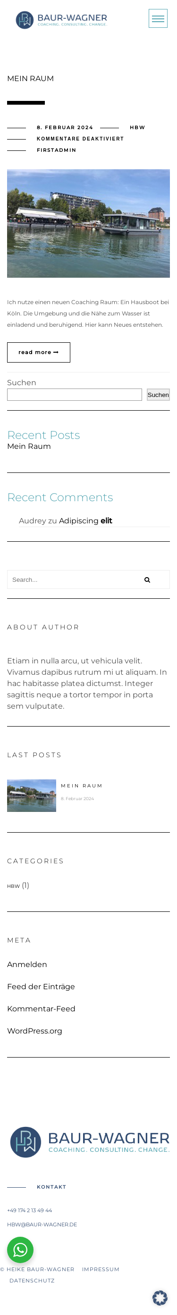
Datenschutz (27, 1280)
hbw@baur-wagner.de (42, 1224)
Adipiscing (85, 520)
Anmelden (27, 964)
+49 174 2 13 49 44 (29, 1210)
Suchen (21, 382)
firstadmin (56, 150)
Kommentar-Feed (41, 1009)
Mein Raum (29, 446)
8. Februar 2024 (65, 127)
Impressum (101, 1269)
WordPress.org (34, 1031)
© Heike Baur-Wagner (41, 1269)
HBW (137, 127)
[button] (160, 1298)
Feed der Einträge (41, 987)
